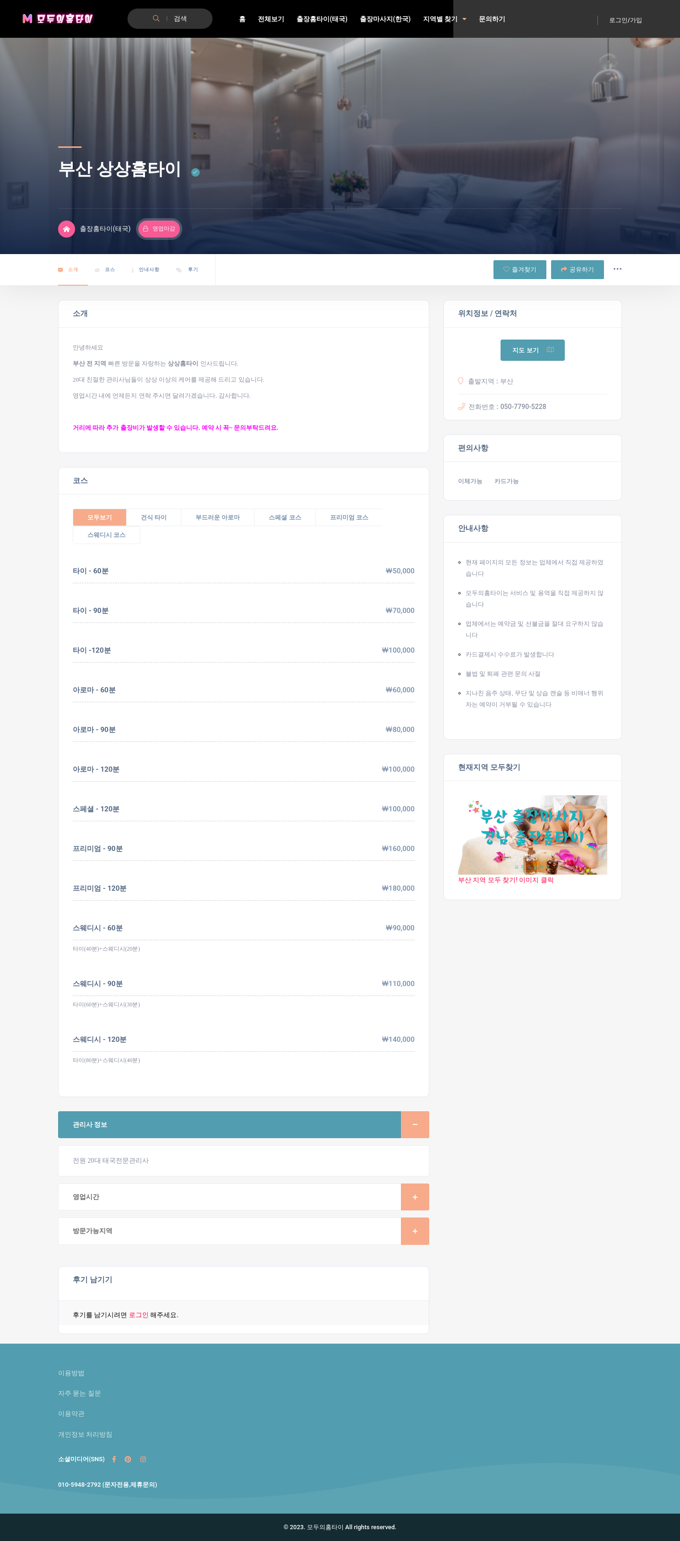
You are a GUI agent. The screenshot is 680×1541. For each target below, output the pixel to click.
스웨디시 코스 (106, 534)
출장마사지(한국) (385, 19)
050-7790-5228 (523, 406)
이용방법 (71, 1373)
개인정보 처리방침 (85, 1434)
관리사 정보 (251, 1124)
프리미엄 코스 (349, 517)
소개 (68, 269)
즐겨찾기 (519, 269)
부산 (506, 381)
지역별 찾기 (445, 19)
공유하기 (577, 269)
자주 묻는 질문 (79, 1393)
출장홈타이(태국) (322, 19)
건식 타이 (154, 517)
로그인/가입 (625, 20)
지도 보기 (533, 350)
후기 (187, 269)
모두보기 (99, 517)
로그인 (139, 1315)
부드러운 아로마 (218, 517)
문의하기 (492, 19)
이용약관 (71, 1413)
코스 (105, 269)
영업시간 (251, 1196)
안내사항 (146, 269)
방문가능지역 (251, 1230)
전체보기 (271, 19)
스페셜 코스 (285, 517)
